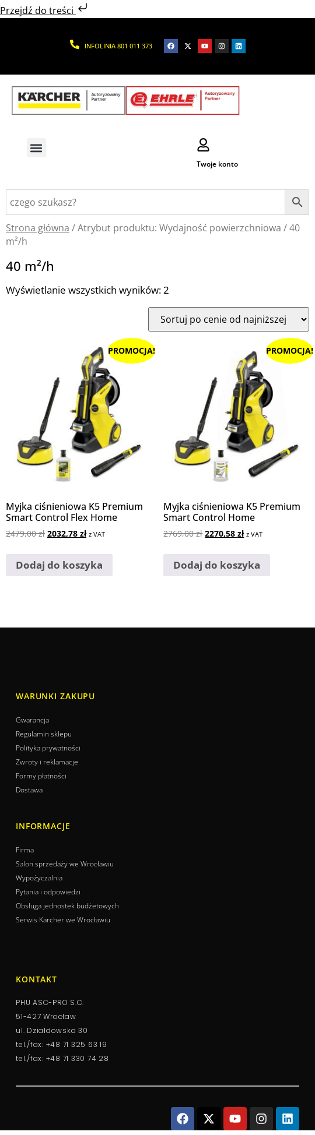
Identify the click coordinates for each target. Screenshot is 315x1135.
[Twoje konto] (203, 144)
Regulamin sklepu (44, 734)
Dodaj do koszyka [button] (59, 565)
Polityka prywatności (48, 748)
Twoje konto (217, 164)
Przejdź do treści (45, 10)
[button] (36, 147)
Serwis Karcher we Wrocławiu (63, 920)
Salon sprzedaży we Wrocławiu (65, 864)
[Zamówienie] (228, 319)
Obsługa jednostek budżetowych (67, 906)
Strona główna (37, 227)
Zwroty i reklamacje (47, 762)
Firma (25, 850)
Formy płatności (41, 776)
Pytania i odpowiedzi (48, 892)
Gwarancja (32, 720)
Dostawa (29, 790)
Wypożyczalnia (39, 878)
